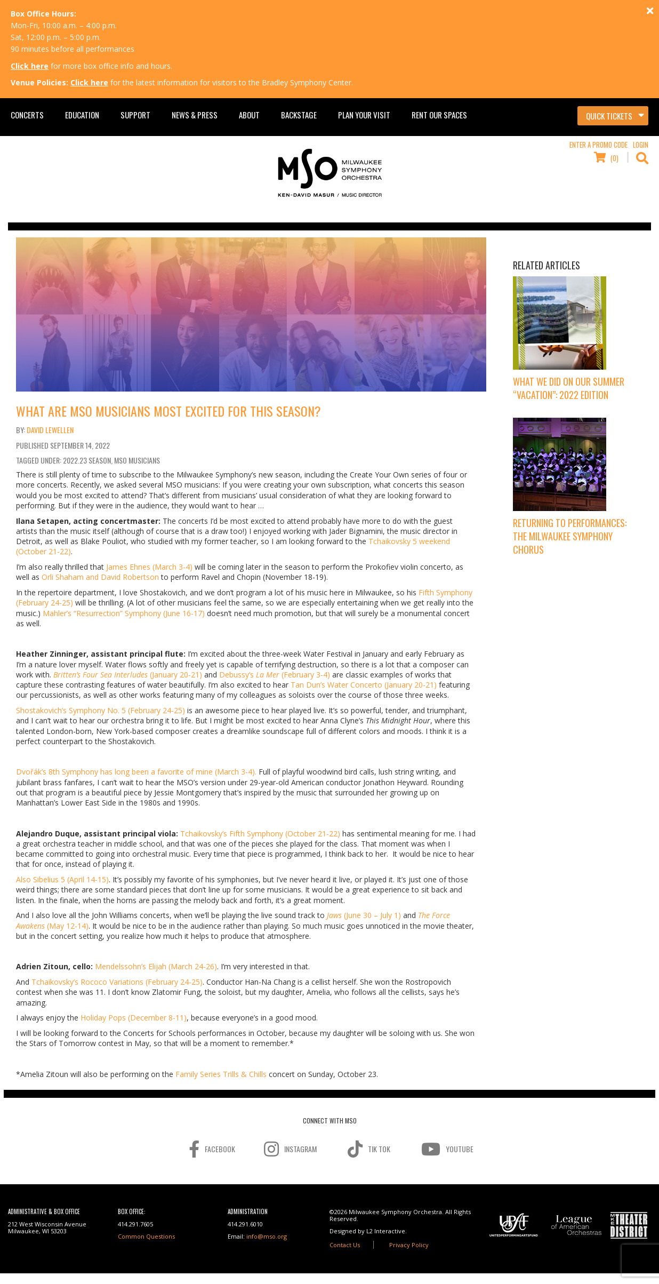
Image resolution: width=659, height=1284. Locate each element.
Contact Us (345, 1245)
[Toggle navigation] (612, 115)
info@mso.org (266, 1236)
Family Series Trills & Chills (221, 1074)
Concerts (27, 115)
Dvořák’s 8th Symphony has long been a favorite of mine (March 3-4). (136, 772)
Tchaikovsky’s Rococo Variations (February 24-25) (117, 982)
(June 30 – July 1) (364, 915)
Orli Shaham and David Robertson (100, 577)
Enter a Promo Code (598, 144)
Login (640, 144)
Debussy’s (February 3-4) (274, 674)
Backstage (299, 115)
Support (135, 115)
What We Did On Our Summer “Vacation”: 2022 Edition (568, 388)
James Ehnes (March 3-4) (149, 567)
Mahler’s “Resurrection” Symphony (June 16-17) (124, 613)
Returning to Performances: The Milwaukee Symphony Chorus (569, 536)
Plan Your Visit (364, 115)
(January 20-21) (127, 674)
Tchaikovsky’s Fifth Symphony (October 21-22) (260, 833)
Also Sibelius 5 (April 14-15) (62, 879)
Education (82, 115)
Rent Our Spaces (439, 115)
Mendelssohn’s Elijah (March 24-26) (156, 966)
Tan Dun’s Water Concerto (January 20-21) (364, 685)
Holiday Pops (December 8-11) (134, 1017)
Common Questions (146, 1236)
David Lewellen (50, 429)
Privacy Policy (409, 1245)
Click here (30, 66)
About (249, 115)
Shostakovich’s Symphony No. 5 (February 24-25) (100, 710)
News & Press (195, 115)
